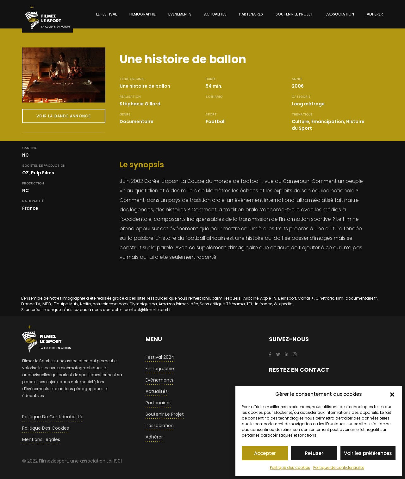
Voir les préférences (368, 453)
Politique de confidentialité (338, 467)
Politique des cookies (290, 467)
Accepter (265, 453)
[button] (392, 394)
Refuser (314, 453)
